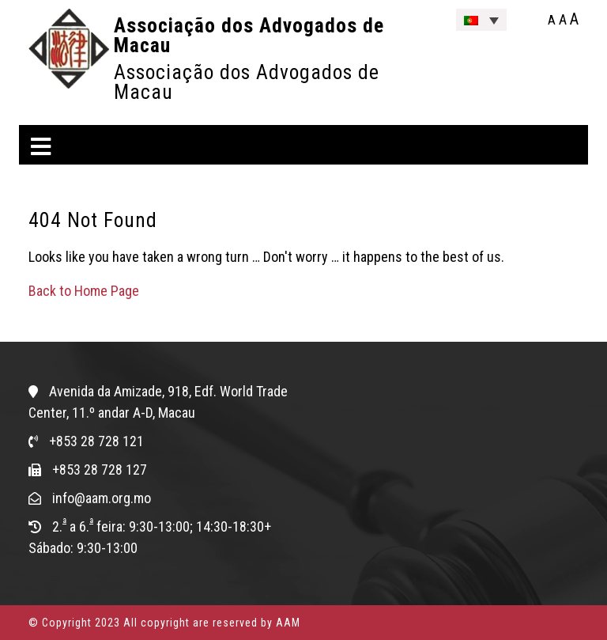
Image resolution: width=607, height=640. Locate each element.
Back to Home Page (83, 290)
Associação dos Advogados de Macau (249, 35)
